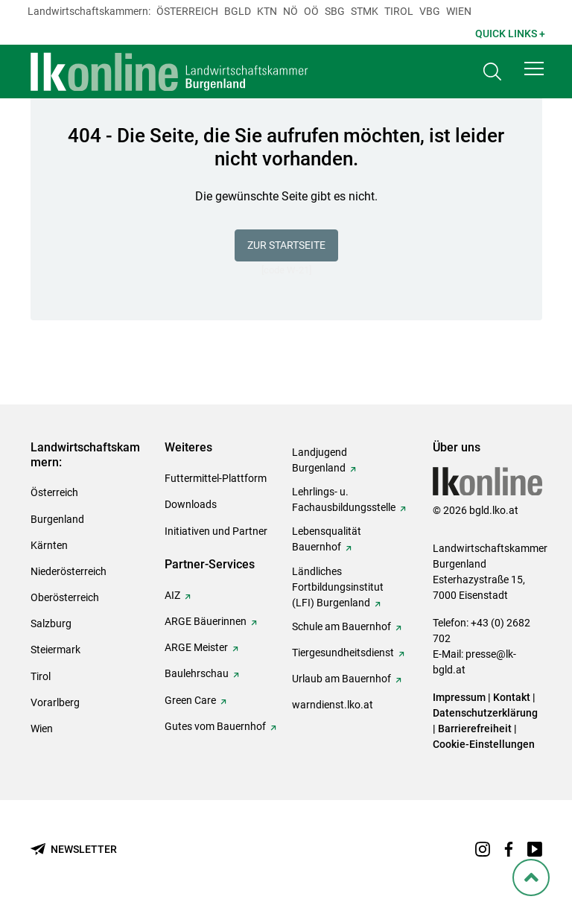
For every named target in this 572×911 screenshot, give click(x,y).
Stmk (364, 11)
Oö (311, 11)
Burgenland (57, 519)
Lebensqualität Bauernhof (326, 539)
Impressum (459, 697)
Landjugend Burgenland (319, 460)
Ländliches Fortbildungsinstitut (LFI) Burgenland (338, 587)
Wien (458, 11)
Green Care (190, 700)
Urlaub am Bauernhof (341, 679)
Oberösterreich (65, 597)
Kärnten (49, 545)
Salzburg (51, 623)
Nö (290, 11)
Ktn (267, 11)
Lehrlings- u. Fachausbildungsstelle (343, 499)
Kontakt (511, 697)
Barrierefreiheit (475, 728)
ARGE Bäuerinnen (206, 621)
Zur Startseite (286, 245)
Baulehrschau (197, 673)
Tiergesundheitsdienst (343, 652)
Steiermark (55, 650)
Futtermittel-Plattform (216, 478)
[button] (534, 68)
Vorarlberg (55, 702)
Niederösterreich (69, 571)
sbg (335, 11)
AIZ (172, 595)
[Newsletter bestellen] (74, 849)
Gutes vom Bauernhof (215, 726)
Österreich (187, 11)
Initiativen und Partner (216, 531)
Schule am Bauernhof (341, 626)
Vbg (429, 11)
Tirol (398, 11)
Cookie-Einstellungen (484, 744)
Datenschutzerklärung (485, 713)
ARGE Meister (196, 647)
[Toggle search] (492, 72)
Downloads (191, 504)
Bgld (237, 11)
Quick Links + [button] (510, 33)
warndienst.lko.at (332, 705)
